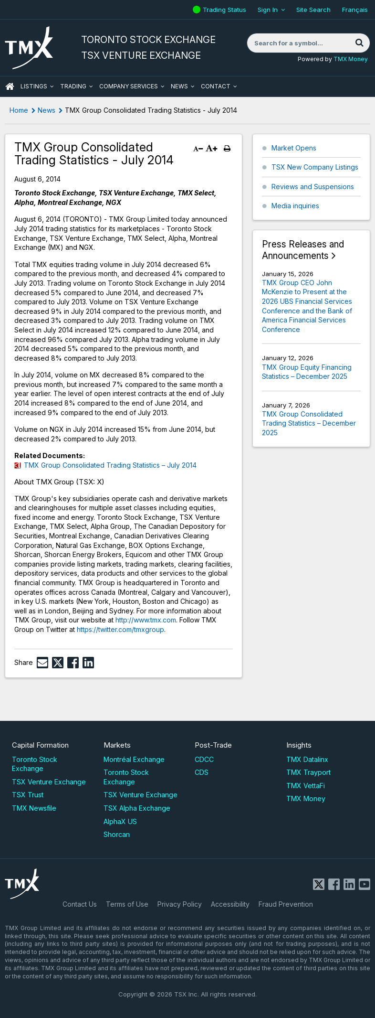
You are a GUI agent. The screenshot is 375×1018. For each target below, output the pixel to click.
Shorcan (117, 834)
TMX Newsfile (34, 808)
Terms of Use (127, 904)
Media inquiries (295, 206)
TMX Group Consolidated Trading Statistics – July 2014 (110, 465)
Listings (34, 86)
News (179, 86)
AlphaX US (120, 821)
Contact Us (79, 904)
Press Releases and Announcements (303, 250)
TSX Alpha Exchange (137, 808)
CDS (201, 772)
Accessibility (230, 904)
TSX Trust (27, 795)
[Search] (359, 43)
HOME (9, 86)
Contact (215, 86)
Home (19, 110)
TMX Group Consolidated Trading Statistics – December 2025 (309, 423)
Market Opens (293, 148)
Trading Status (226, 9)
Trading (73, 86)
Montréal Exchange (134, 759)
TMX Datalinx (307, 759)
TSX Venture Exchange (49, 782)
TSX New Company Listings (314, 167)
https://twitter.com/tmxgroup (120, 629)
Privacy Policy (179, 904)
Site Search (313, 9)
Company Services (128, 86)
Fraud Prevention (286, 904)
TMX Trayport (308, 772)
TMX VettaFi (305, 786)
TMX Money (350, 59)
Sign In (268, 9)
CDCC (204, 759)
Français (355, 9)
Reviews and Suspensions (312, 186)
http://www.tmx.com (145, 620)
